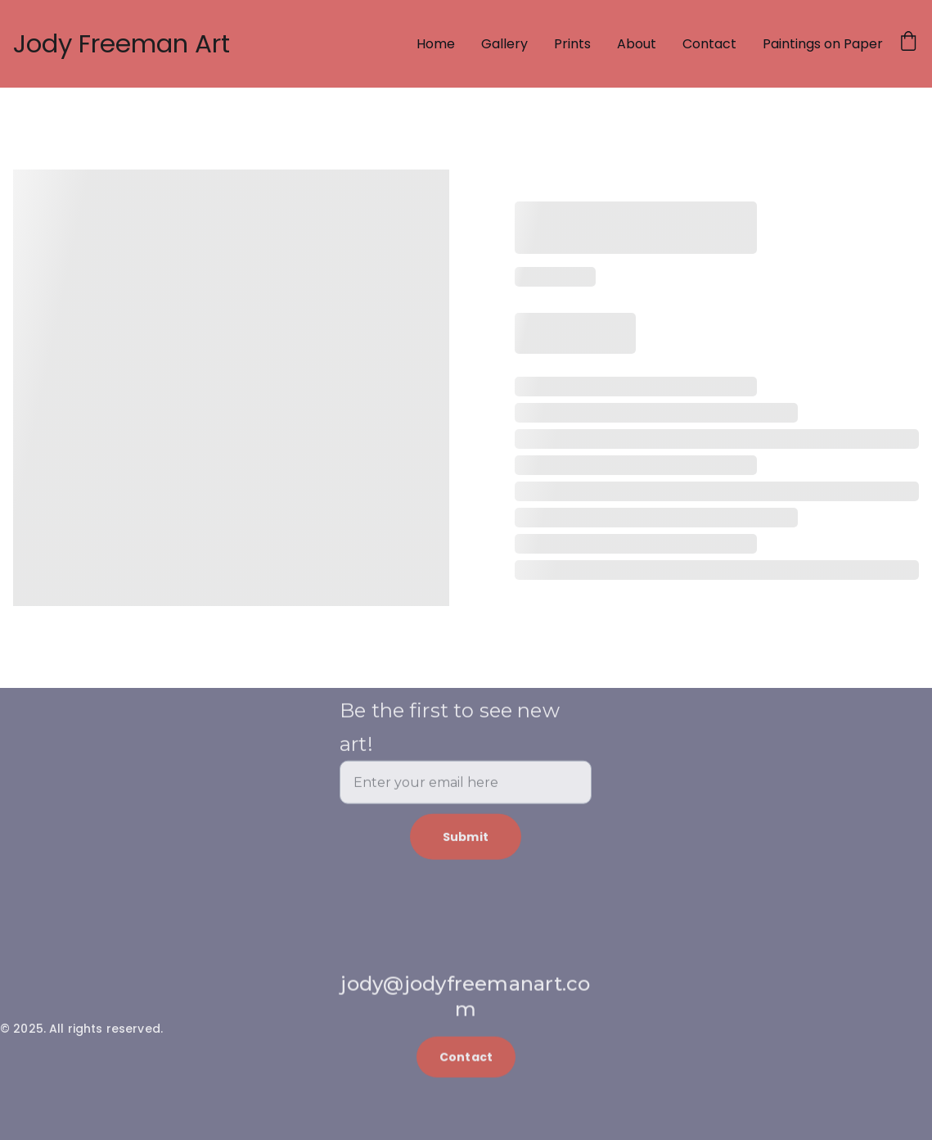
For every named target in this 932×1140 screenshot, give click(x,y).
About (636, 43)
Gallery (504, 43)
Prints (572, 43)
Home (435, 43)
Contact (709, 43)
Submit (466, 849)
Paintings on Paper (823, 43)
